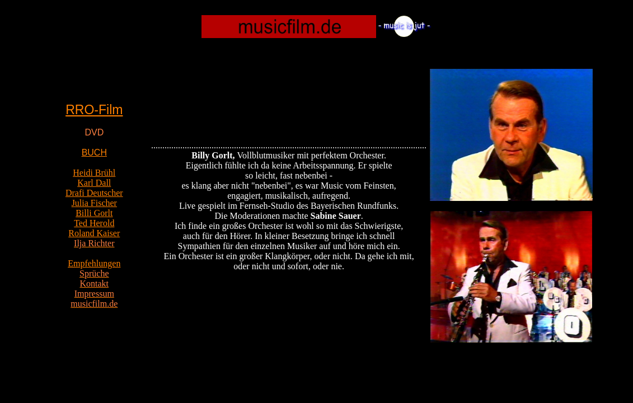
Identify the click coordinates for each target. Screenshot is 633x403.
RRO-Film (94, 109)
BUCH (94, 152)
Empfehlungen (94, 263)
